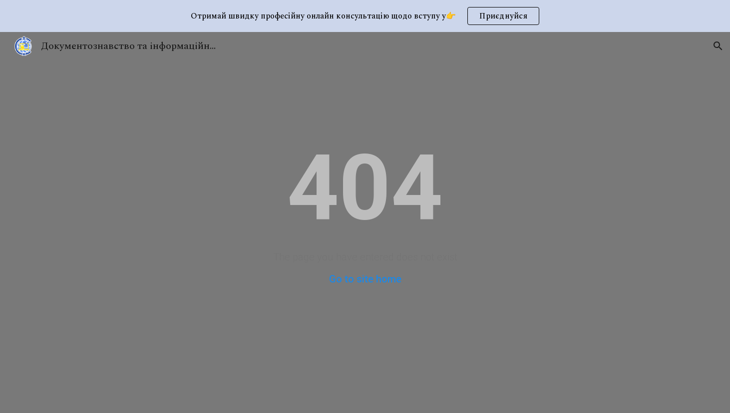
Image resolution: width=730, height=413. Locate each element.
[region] (365, 16)
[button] (718, 46)
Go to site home (365, 279)
